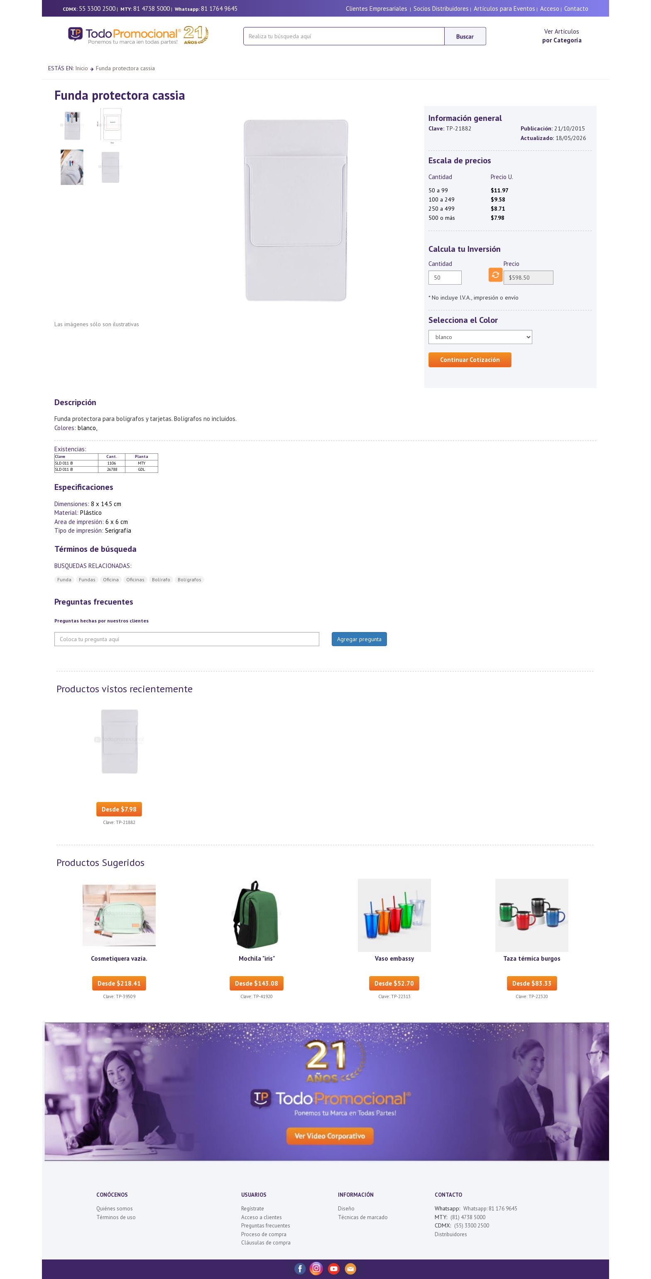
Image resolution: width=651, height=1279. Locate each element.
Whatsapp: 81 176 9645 (490, 1208)
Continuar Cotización (470, 360)
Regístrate (252, 1208)
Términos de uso (116, 1217)
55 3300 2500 (97, 8)
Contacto (576, 8)
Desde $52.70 (394, 983)
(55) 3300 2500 (471, 1225)
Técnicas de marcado (363, 1217)
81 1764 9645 (219, 8)
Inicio (81, 68)
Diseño (346, 1208)
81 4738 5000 (151, 8)
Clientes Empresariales (376, 8)
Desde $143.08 (256, 983)
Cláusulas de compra (266, 1242)
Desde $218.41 (119, 983)
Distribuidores (451, 1234)
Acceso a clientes (261, 1217)
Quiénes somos (114, 1208)
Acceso (549, 8)
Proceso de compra (263, 1234)
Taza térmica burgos (531, 958)
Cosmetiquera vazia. (119, 958)
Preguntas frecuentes (265, 1225)
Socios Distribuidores (441, 8)
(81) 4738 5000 (467, 1217)
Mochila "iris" (257, 958)
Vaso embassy (394, 958)
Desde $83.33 (532, 983)
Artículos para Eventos (504, 8)
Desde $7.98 (119, 809)
